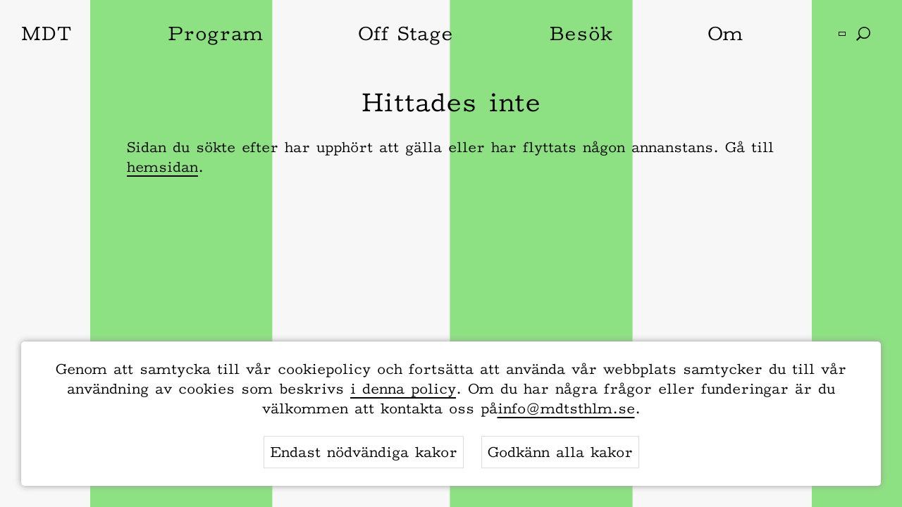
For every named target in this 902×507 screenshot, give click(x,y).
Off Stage (405, 33)
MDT (46, 33)
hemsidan (162, 166)
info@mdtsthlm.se (566, 408)
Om (725, 33)
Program (215, 33)
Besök (580, 33)
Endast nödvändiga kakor (363, 452)
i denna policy (403, 388)
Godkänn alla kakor (560, 452)
